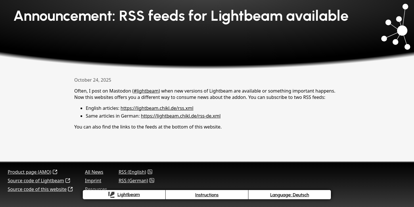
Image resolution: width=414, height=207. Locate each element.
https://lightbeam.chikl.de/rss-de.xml (181, 116)
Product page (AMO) (29, 172)
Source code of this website (37, 189)
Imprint (93, 180)
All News (94, 172)
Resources (96, 189)
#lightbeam (146, 91)
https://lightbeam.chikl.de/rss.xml (156, 108)
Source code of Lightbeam (36, 180)
